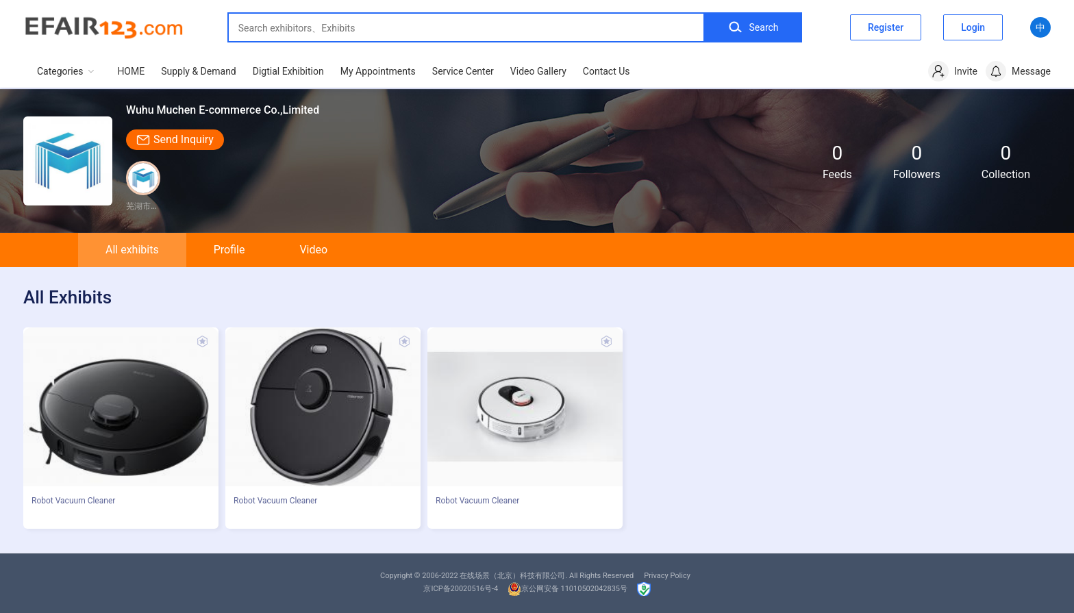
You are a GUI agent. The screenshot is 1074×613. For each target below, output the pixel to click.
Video (313, 249)
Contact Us (606, 71)
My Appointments (378, 71)
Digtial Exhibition (288, 71)
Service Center (463, 71)
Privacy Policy (667, 575)
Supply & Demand (198, 71)
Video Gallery (538, 71)
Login (973, 27)
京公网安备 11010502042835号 (567, 588)
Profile (229, 249)
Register (885, 27)
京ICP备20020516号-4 (460, 588)
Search (753, 27)
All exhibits (132, 249)
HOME (131, 71)
